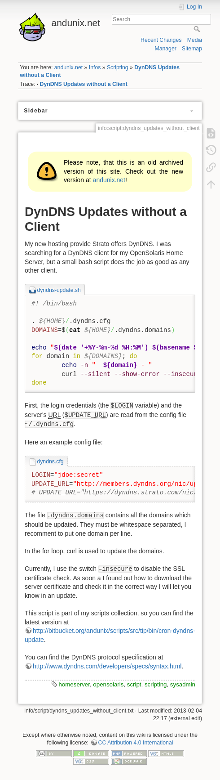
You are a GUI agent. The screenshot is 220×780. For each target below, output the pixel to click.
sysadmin (182, 684)
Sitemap (192, 48)
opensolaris (108, 684)
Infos (95, 67)
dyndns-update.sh (58, 290)
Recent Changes (161, 40)
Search (198, 29)
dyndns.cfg (50, 461)
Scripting (117, 67)
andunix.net (68, 67)
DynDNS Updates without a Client (84, 84)
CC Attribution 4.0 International (135, 743)
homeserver (73, 684)
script (134, 684)
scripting (156, 684)
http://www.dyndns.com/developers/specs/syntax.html (107, 666)
